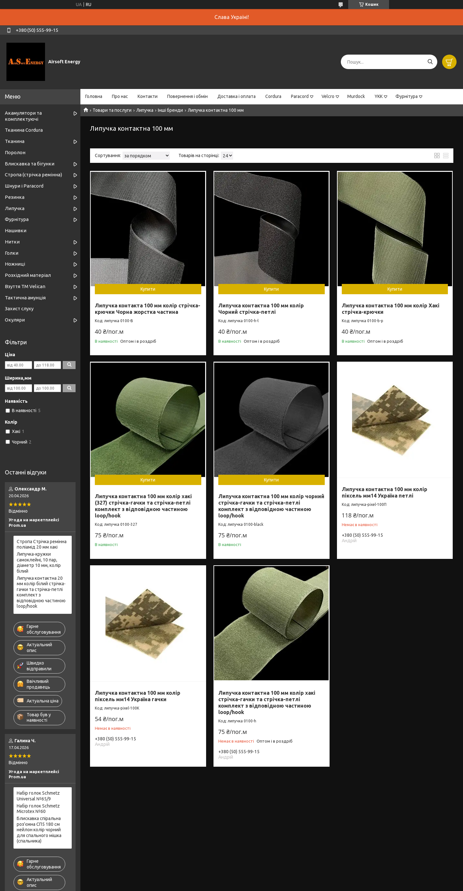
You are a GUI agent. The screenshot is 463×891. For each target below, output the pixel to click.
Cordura (273, 96)
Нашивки (15, 230)
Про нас (120, 96)
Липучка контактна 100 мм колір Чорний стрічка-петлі (261, 309)
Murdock (356, 96)
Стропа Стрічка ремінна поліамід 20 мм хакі (42, 544)
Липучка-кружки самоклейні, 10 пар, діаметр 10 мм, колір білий (39, 562)
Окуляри (15, 319)
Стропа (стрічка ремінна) (33, 174)
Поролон (15, 152)
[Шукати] (430, 62)
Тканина (14, 141)
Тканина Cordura (24, 130)
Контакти (148, 96)
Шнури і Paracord (24, 186)
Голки (11, 253)
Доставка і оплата (236, 96)
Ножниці (15, 264)
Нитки (12, 241)
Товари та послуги (112, 110)
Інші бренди (170, 110)
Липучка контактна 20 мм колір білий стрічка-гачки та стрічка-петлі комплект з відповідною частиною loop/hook (41, 592)
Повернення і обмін (187, 96)
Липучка (144, 110)
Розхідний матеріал (28, 275)
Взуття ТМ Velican (25, 286)
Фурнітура (406, 96)
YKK (379, 96)
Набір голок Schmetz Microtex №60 (38, 808)
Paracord (300, 96)
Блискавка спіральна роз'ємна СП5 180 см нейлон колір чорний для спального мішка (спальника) (39, 829)
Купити (148, 289)
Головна (93, 96)
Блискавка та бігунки (29, 163)
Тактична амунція (25, 297)
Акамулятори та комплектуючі (23, 116)
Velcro (328, 96)
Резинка (14, 197)
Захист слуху (19, 308)
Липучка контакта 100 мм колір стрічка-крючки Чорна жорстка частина (147, 309)
